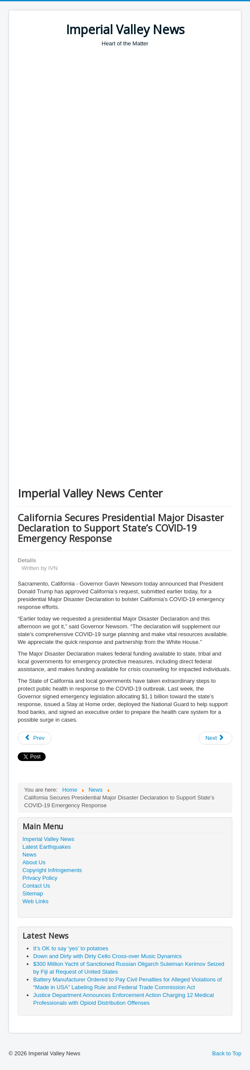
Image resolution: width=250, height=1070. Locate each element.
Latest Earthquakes (46, 847)
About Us (33, 862)
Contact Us (36, 885)
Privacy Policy (39, 878)
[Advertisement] (134, 112)
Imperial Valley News (48, 839)
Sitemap (32, 893)
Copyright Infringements (52, 870)
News (29, 854)
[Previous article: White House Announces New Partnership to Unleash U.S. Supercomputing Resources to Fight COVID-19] (34, 738)
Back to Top (226, 1053)
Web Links (35, 901)
